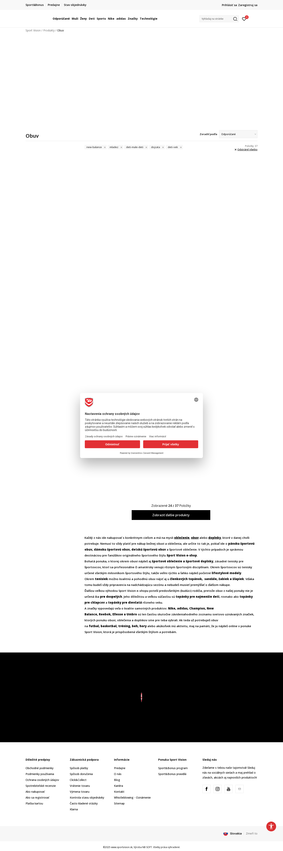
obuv (195, 538)
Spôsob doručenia (81, 774)
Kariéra (118, 786)
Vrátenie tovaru (80, 786)
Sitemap (119, 803)
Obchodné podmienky (39, 768)
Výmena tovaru (79, 791)
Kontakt (119, 791)
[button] (219, 18)
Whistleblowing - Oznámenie (132, 797)
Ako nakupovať (35, 791)
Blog (117, 780)
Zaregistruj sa (247, 5)
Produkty (49, 30)
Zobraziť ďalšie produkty (171, 515)
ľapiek (231, 579)
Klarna (74, 809)
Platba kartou (34, 803)
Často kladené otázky (84, 803)
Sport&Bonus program (173, 768)
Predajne (119, 768)
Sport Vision (33, 30)
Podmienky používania (40, 774)
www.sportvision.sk (121, 847)
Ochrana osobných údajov (42, 780)
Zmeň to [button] (251, 833)
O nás (117, 774)
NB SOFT (147, 847)
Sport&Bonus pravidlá (172, 774)
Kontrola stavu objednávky (87, 797)
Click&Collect (78, 780)
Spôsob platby (79, 768)
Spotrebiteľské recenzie (41, 786)
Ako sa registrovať (37, 797)
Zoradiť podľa (208, 134)
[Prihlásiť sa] (244, 19)
